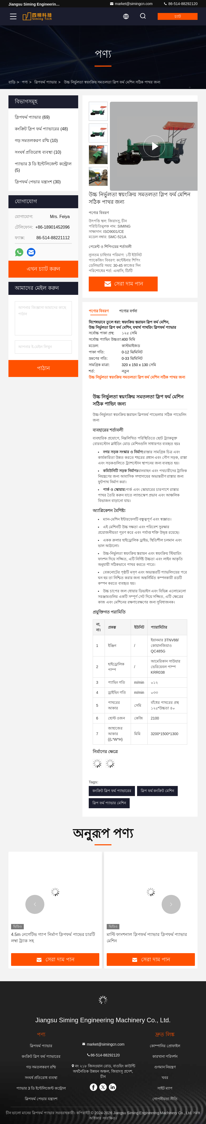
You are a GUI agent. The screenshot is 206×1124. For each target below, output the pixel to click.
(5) (43, 167)
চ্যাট (178, 16)
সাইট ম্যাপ (165, 1088)
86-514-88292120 (180, 4)
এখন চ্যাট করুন (43, 269)
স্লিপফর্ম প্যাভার (45, 82)
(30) (38, 182)
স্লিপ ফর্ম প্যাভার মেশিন (109, 803)
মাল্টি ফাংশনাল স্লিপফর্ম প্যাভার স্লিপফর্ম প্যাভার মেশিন (147, 937)
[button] (98, 183)
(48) (41, 129)
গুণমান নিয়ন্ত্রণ (165, 1067)
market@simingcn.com (131, 4)
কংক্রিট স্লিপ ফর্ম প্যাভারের (111, 791)
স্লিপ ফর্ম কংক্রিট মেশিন (157, 791)
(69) (32, 117)
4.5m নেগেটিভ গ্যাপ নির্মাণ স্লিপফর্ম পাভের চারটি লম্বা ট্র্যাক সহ (53, 937)
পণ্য (25, 82)
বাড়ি (11, 82)
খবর (165, 1078)
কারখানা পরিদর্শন (165, 1056)
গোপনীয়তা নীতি (164, 1099)
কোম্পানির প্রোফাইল (165, 1046)
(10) (36, 140)
